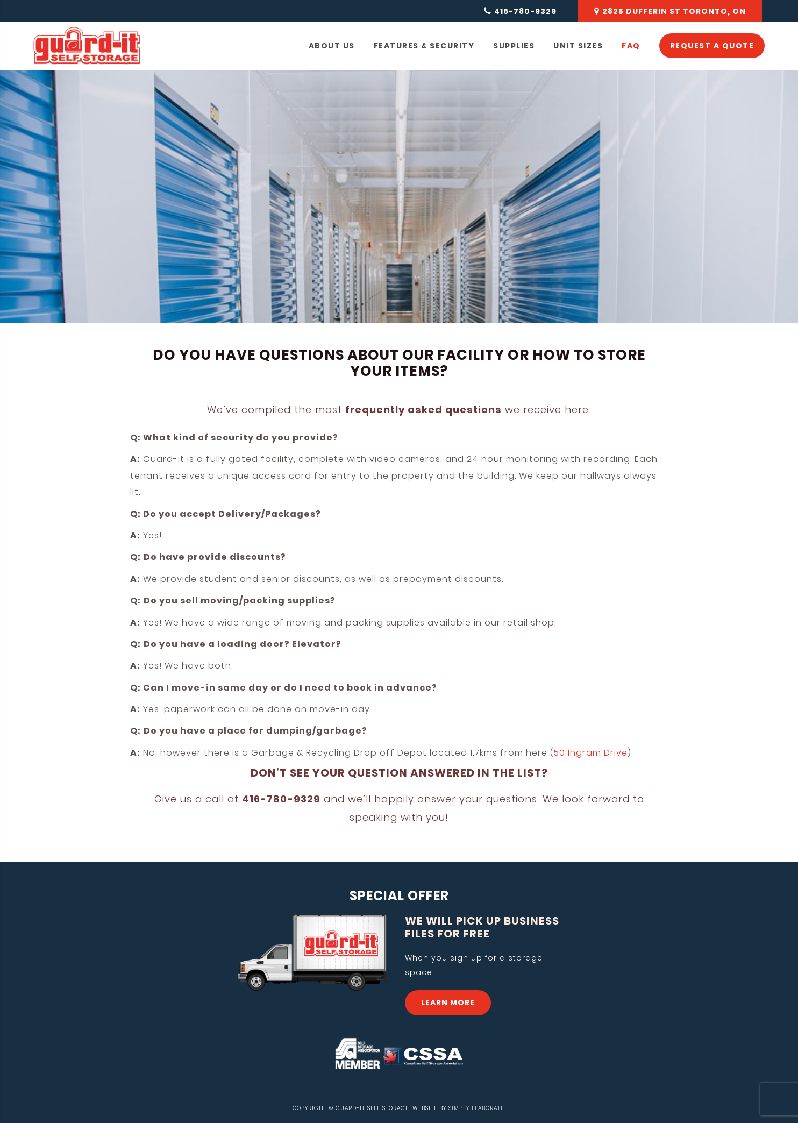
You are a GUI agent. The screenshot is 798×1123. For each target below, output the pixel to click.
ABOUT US (332, 45)
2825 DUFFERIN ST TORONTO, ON (674, 11)
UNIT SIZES (578, 45)
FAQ (631, 45)
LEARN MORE (448, 1002)
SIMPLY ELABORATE (476, 1108)
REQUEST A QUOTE (712, 45)
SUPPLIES (514, 45)
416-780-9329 (525, 11)
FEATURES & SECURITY (424, 45)
